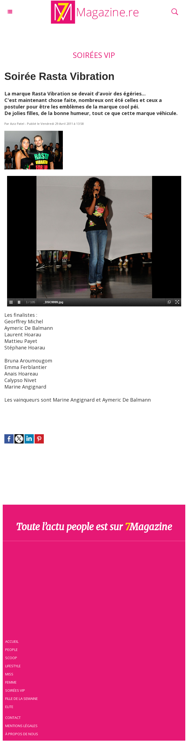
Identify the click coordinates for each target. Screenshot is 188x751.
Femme (11, 681)
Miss (10, 673)
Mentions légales (22, 725)
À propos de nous (23, 733)
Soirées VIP (16, 689)
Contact (14, 717)
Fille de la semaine (22, 698)
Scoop (12, 657)
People (12, 649)
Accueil (13, 640)
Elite (10, 706)
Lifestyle (14, 665)
